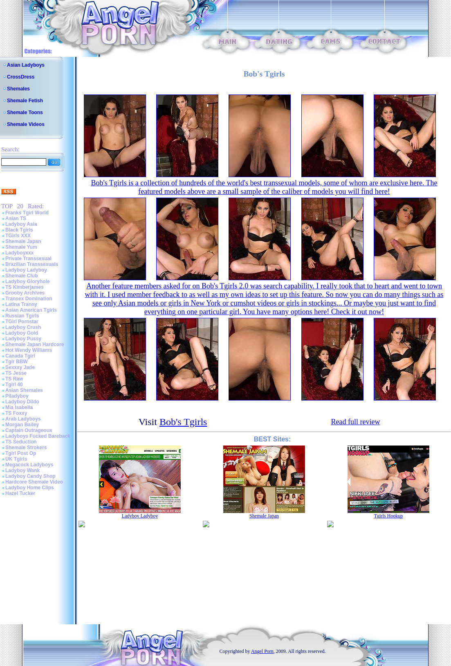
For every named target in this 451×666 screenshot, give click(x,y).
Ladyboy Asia (21, 224)
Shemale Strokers (26, 447)
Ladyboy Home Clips (29, 488)
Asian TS (15, 218)
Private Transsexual (28, 258)
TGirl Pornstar (21, 321)
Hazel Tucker (20, 493)
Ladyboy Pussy (23, 339)
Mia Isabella (19, 407)
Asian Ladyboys (26, 65)
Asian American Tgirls (31, 310)
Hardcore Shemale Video (34, 482)
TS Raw (14, 379)
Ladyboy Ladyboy (26, 270)
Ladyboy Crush (23, 327)
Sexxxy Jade (20, 367)
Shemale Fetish (25, 101)
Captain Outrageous (28, 430)
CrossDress (20, 77)
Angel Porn (262, 651)
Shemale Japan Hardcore (34, 344)
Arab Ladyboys (23, 419)
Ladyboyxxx (19, 253)
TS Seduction (21, 442)
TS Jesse (16, 373)
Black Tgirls (19, 230)
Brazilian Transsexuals (31, 264)
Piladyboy (17, 396)
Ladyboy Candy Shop (30, 476)
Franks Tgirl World (27, 213)
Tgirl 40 (14, 384)
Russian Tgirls (22, 316)
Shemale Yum (21, 247)
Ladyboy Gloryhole (27, 281)
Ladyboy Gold (21, 333)
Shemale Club (21, 276)
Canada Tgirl (20, 356)
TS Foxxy (16, 413)
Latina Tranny (21, 304)
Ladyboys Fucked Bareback (37, 436)
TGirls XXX (18, 236)
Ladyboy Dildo (22, 402)
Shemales (18, 89)
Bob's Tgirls (183, 421)
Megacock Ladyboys (29, 465)
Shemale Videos (26, 124)
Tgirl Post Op (20, 453)
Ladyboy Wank (22, 470)
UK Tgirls (16, 459)
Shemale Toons (25, 112)
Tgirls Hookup (388, 516)
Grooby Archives (25, 293)
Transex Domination (28, 299)
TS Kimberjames (24, 287)
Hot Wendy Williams (28, 350)
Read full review (355, 422)
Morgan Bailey (22, 425)
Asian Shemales (24, 390)
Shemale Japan (23, 241)
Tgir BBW (16, 361)
